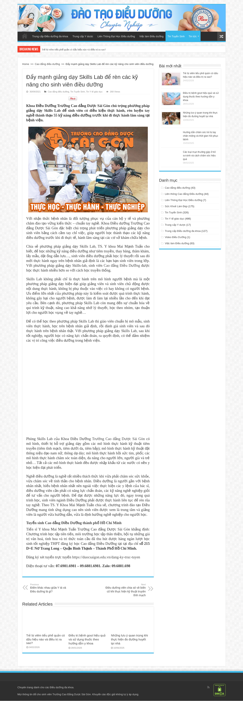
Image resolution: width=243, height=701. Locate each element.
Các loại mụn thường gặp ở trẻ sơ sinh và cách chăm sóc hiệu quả (199, 156)
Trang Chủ (25, 36)
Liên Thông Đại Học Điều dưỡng (116, 36)
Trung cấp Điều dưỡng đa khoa (50, 36)
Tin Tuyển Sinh (176, 36)
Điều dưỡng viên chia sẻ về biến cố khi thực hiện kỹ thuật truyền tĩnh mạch (125, 590)
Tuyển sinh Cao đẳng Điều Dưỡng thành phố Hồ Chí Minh (74, 523)
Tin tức (193, 36)
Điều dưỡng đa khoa (61, 687)
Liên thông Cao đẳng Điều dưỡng (184, 193)
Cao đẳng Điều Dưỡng (122, 266)
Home (25, 64)
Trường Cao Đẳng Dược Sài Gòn (71, 694)
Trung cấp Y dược (83, 36)
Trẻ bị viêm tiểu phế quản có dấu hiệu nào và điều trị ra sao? (74, 49)
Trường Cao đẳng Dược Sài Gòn (118, 439)
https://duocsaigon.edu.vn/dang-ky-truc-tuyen (106, 557)
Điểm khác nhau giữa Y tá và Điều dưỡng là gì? (50, 588)
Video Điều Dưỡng (175, 237)
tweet (56, 98)
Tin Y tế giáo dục (94, 91)
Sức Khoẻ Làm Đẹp (176, 206)
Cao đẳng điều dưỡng (47, 64)
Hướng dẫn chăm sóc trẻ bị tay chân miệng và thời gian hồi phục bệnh (200, 136)
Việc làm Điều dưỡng (151, 36)
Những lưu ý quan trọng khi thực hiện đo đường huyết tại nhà (129, 639)
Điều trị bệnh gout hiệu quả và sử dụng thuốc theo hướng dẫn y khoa (87, 639)
